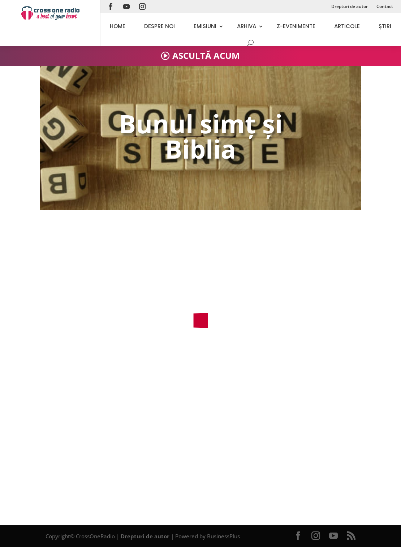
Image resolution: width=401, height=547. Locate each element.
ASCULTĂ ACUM (206, 55)
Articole (347, 26)
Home (117, 26)
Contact (384, 6)
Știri (385, 26)
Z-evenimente (296, 26)
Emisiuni (205, 26)
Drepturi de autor (349, 6)
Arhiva (246, 26)
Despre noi (159, 26)
